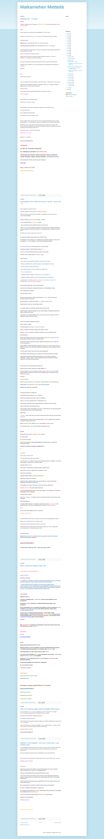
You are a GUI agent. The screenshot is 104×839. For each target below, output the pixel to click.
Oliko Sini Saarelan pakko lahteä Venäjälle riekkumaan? (40, 709)
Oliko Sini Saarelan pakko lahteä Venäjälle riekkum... (74, 68)
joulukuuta (70, 56)
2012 (68, 87)
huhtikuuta (70, 82)
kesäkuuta (70, 78)
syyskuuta (70, 73)
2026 (68, 33)
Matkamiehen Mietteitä (42, 7)
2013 (68, 55)
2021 (68, 41)
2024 (68, 36)
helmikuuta (70, 85)
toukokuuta (70, 80)
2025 (68, 35)
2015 (68, 52)
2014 (68, 53)
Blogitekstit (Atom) (26, 824)
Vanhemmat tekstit (57, 822)
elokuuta (70, 75)
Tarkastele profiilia (69, 96)
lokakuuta (70, 60)
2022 (68, 40)
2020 (68, 43)
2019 (68, 45)
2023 (68, 38)
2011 (68, 89)
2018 (68, 46)
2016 (68, 50)
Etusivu (40, 822)
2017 (68, 48)
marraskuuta (70, 58)
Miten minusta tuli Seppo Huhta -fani (33, 566)
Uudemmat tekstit (24, 822)
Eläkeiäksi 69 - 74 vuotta (29, 19)
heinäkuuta (70, 77)
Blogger (59, 832)
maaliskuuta (70, 83)
